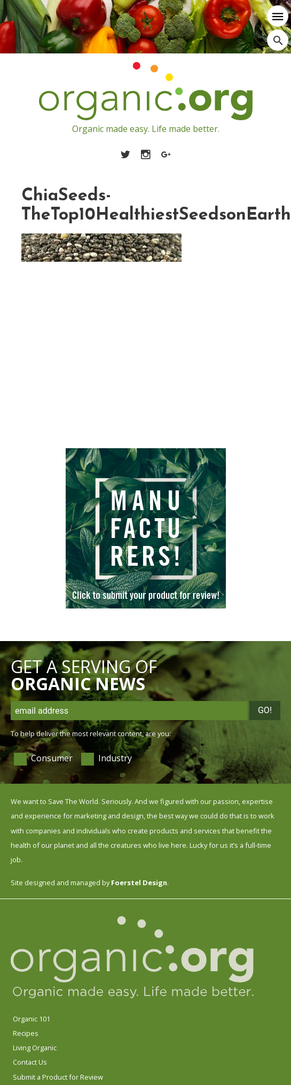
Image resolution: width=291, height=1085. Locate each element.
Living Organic (35, 1047)
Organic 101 (31, 1019)
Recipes (25, 1033)
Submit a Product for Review (58, 1077)
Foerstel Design (139, 882)
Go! (265, 710)
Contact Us (30, 1062)
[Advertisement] (100, 356)
